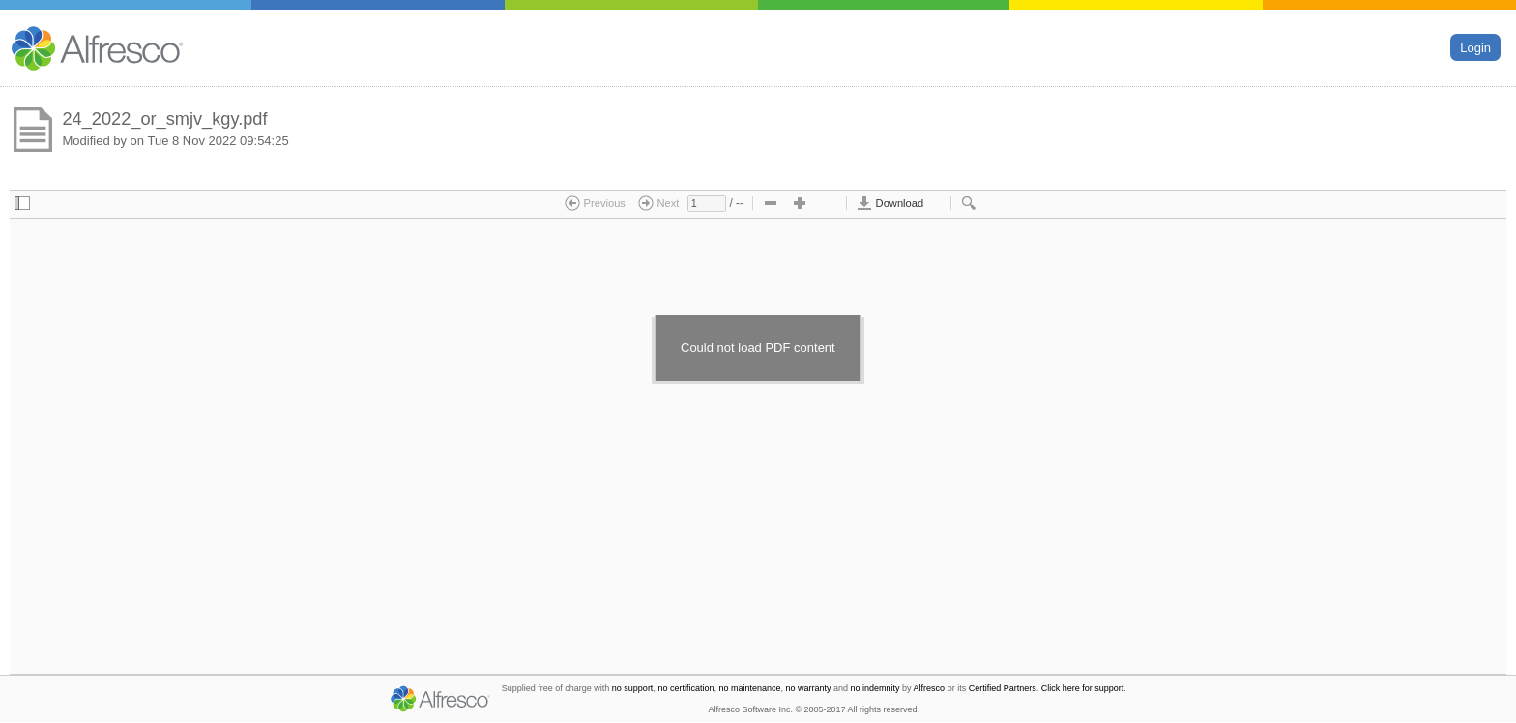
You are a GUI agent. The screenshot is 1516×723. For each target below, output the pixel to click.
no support (633, 688)
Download (890, 203)
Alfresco (930, 688)
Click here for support (1082, 688)
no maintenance (749, 688)
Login (1475, 47)
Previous (595, 203)
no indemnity (875, 688)
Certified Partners (1002, 688)
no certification (685, 688)
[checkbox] (22, 204)
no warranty (808, 688)
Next (658, 203)
